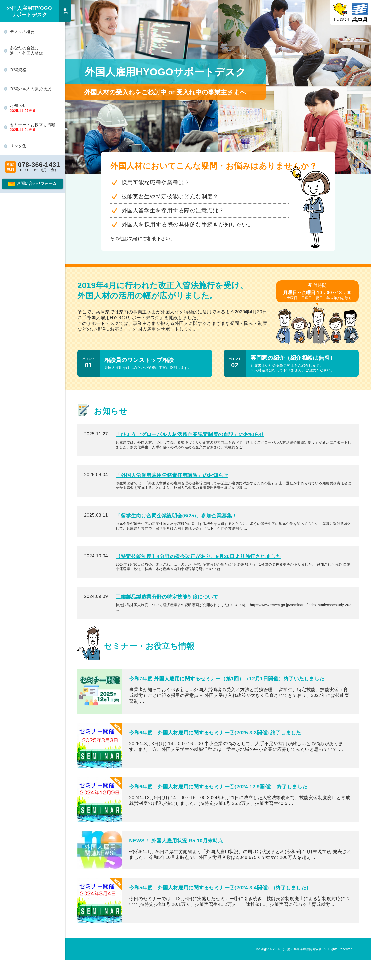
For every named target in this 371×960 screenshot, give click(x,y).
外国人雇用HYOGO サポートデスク (29, 11)
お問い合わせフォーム (37, 183)
